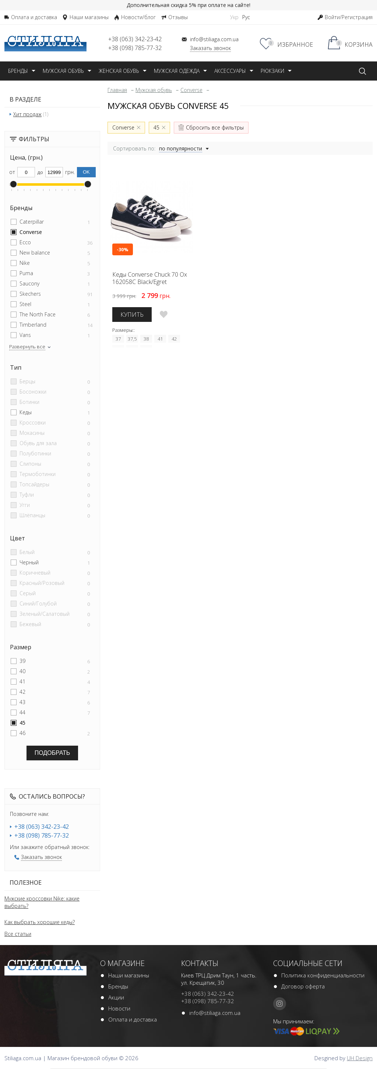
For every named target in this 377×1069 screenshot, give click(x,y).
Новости (119, 1008)
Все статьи (17, 933)
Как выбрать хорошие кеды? (39, 922)
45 (22, 722)
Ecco (25, 242)
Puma (26, 273)
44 (22, 712)
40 (22, 671)
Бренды (118, 986)
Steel (25, 304)
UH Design (360, 1058)
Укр (234, 17)
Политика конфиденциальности (322, 975)
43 (22, 702)
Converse (31, 231)
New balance (35, 252)
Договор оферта (303, 986)
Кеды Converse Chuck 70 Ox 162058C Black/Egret (149, 278)
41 (22, 681)
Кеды (26, 412)
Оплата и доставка (132, 1019)
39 (22, 660)
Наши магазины (128, 975)
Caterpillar (32, 221)
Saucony (29, 283)
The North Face (38, 314)
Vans (25, 334)
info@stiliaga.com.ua (214, 1012)
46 (22, 732)
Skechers (30, 293)
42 (22, 691)
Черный (29, 562)
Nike (25, 262)
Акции (116, 997)
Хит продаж (27, 114)
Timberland (33, 324)
